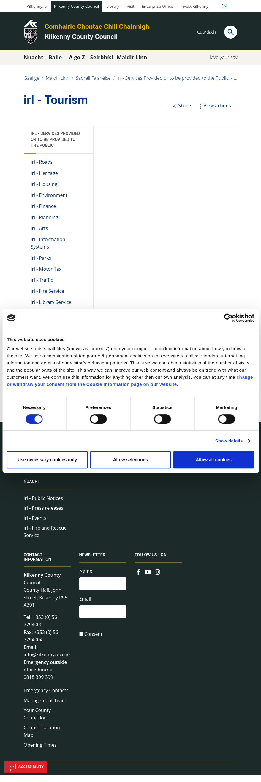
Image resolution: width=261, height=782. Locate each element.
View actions (214, 106)
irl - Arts (39, 230)
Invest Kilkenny (194, 6)
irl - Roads (42, 163)
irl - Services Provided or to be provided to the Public (174, 79)
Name (86, 575)
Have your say (222, 58)
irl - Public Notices (43, 502)
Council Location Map (42, 738)
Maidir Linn (57, 79)
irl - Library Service (51, 305)
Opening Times (40, 751)
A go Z (77, 58)
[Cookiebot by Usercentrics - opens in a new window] (228, 317)
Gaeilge (31, 79)
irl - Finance (43, 208)
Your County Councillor (37, 720)
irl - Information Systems (48, 245)
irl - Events (35, 522)
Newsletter (92, 560)
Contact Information (38, 562)
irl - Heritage (44, 174)
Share (181, 106)
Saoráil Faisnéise (93, 79)
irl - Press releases (44, 512)
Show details (229, 440)
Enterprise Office (157, 6)
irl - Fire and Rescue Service (45, 536)
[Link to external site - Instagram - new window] (157, 575)
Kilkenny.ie (37, 6)
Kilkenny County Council (76, 6)
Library (112, 6)
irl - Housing (44, 185)
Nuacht (32, 485)
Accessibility (25, 767)
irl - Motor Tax (46, 271)
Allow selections (130, 459)
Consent (93, 639)
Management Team (45, 706)
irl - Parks (41, 260)
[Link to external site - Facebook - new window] (138, 575)
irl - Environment (49, 197)
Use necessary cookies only (47, 459)
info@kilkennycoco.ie (47, 660)
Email (85, 604)
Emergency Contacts (46, 697)
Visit (131, 6)
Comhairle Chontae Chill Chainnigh (97, 26)
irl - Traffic (42, 282)
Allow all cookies (214, 459)
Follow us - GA (151, 560)
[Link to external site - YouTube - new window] (147, 575)
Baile (55, 58)
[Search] (230, 32)
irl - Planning (44, 219)
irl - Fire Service (47, 293)
